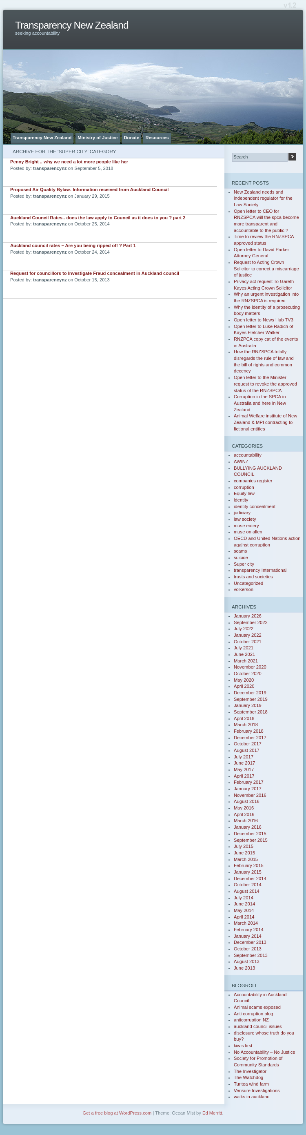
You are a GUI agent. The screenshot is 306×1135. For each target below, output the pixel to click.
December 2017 (250, 737)
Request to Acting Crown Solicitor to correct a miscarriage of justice (266, 268)
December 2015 (250, 833)
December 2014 (250, 878)
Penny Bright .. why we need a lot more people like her (69, 161)
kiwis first (243, 1045)
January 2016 (248, 827)
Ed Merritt (212, 1112)
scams (240, 551)
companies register (253, 480)
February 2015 (249, 865)
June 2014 (244, 903)
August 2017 (246, 750)
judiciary (242, 512)
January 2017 (248, 788)
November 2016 (250, 795)
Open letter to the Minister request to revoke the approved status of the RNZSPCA (265, 383)
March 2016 (246, 820)
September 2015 (251, 840)
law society (245, 519)
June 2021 (244, 654)
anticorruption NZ (251, 1019)
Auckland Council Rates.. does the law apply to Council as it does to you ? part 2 (98, 217)
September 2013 (251, 955)
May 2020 (244, 680)
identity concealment (254, 506)
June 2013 (244, 968)
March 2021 (246, 660)
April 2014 (244, 916)
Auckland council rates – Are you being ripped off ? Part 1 (73, 245)
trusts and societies (253, 576)
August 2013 (246, 961)
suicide (241, 557)
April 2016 (244, 814)
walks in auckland (252, 1096)
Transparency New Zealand (72, 25)
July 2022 (243, 628)
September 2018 (251, 711)
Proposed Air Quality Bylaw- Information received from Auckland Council (89, 189)
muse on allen (248, 531)
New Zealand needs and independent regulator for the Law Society (263, 198)
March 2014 (246, 923)
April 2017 (244, 776)
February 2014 (249, 929)
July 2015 (243, 846)
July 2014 (243, 897)
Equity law (244, 493)
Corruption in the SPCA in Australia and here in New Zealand (260, 403)
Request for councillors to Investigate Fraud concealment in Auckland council (94, 273)
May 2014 (244, 910)
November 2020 (250, 666)
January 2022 (248, 635)
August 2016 (246, 801)
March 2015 (246, 859)
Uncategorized (248, 583)
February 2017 (249, 782)
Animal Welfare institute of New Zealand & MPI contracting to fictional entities (265, 422)
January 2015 (248, 872)
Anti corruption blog (253, 1013)
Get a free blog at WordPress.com (116, 1112)
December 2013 (250, 942)
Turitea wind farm (251, 1083)
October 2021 (248, 641)
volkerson (243, 589)
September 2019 (251, 699)
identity (241, 499)
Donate (132, 137)
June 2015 (244, 852)
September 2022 (251, 622)
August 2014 (246, 891)
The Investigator (250, 1071)
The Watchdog (248, 1077)
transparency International (260, 570)
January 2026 (248, 615)
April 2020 (244, 686)
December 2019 (250, 692)
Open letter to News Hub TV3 (263, 319)
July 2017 (243, 756)
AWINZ (241, 461)
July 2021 (243, 647)
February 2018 (249, 731)
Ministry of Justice (98, 137)
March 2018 (246, 724)
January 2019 (248, 705)
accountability (248, 455)
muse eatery (246, 525)
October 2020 (248, 673)
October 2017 (248, 743)
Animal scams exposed (257, 1007)
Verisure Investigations (257, 1090)
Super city (244, 564)
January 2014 (248, 936)
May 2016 (244, 807)
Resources (157, 137)
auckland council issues (258, 1026)
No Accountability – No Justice (264, 1052)
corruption (244, 487)
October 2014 (248, 884)
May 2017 (244, 769)
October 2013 (248, 948)
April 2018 (244, 718)
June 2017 (244, 762)
